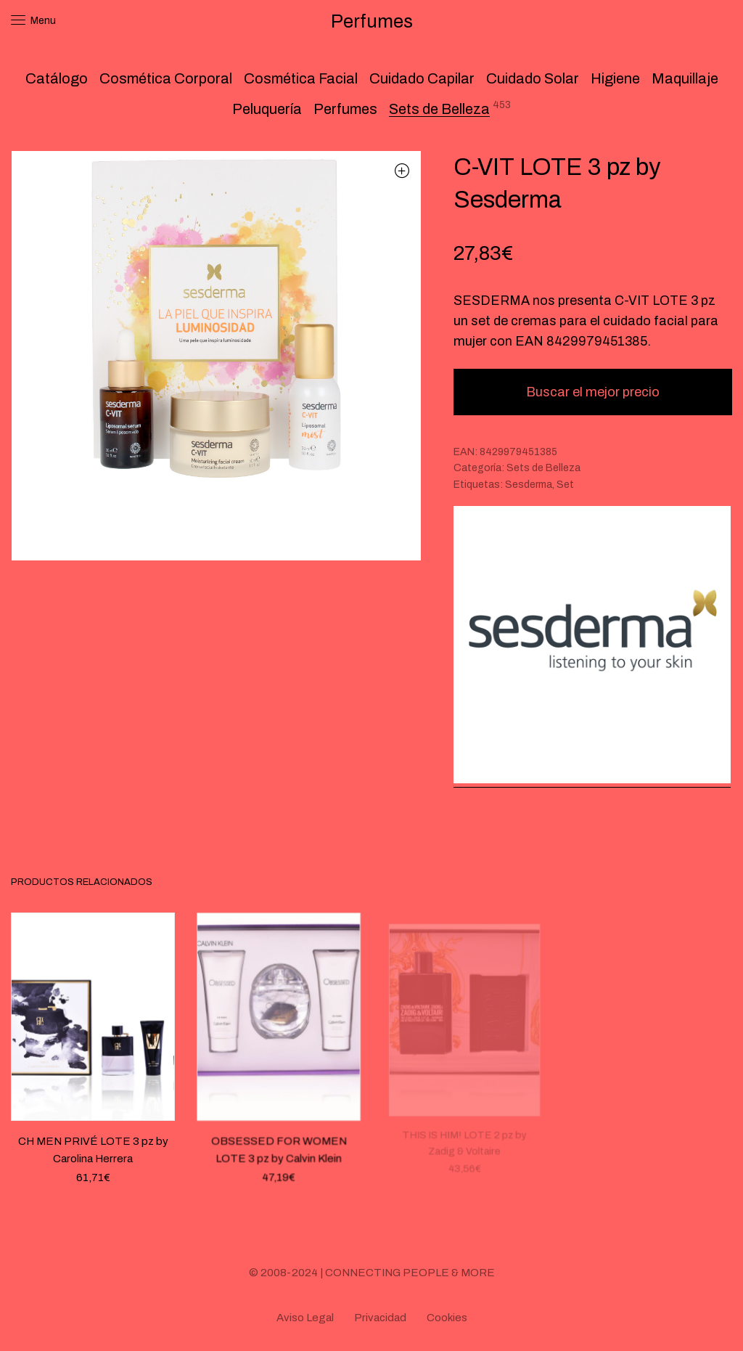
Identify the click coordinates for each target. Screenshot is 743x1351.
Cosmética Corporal (165, 78)
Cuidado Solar (532, 78)
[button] (402, 170)
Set (565, 484)
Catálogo (56, 78)
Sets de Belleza (439, 109)
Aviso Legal (305, 1317)
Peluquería (267, 109)
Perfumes (345, 109)
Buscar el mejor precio (593, 392)
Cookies (447, 1317)
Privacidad (380, 1317)
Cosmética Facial (301, 78)
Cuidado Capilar (422, 78)
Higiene (615, 78)
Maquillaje (685, 78)
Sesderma (528, 484)
